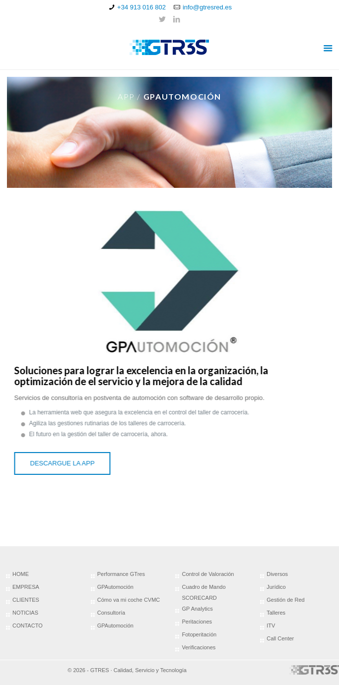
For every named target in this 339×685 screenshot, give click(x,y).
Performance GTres (121, 574)
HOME (20, 574)
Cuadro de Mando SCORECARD (203, 592)
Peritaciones (197, 622)
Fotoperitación (199, 634)
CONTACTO (27, 625)
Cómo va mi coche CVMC (128, 600)
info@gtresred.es (207, 7)
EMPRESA (25, 587)
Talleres (276, 613)
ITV (271, 625)
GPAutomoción (115, 587)
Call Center (280, 638)
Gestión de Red (285, 600)
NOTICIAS (25, 613)
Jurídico (276, 587)
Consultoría (111, 613)
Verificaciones (198, 647)
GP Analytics (197, 609)
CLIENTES (25, 600)
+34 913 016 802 (141, 7)
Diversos (277, 574)
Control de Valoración (208, 574)
